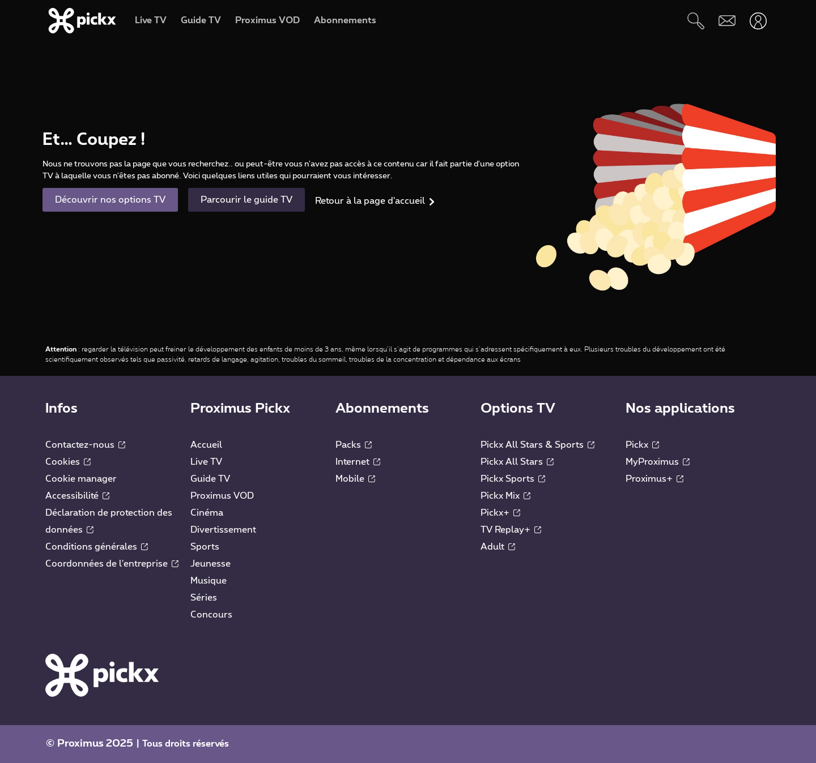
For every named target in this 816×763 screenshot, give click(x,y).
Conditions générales (96, 546)
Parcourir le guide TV (246, 199)
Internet (357, 461)
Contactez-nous (85, 444)
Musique (208, 580)
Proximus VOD (222, 495)
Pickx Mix (505, 495)
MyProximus (658, 461)
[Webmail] (726, 20)
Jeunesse (210, 563)
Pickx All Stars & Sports (537, 444)
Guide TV (210, 478)
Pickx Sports (513, 478)
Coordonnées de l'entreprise (111, 563)
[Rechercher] (695, 20)
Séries (203, 597)
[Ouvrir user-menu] (758, 20)
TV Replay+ (511, 529)
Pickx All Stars (517, 461)
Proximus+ (654, 478)
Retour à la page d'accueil (370, 200)
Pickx (642, 444)
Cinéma (206, 512)
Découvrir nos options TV (110, 199)
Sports (204, 546)
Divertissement (223, 529)
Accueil (206, 444)
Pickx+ (500, 512)
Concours (211, 614)
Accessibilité (77, 495)
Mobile (355, 478)
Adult (498, 546)
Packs (353, 444)
